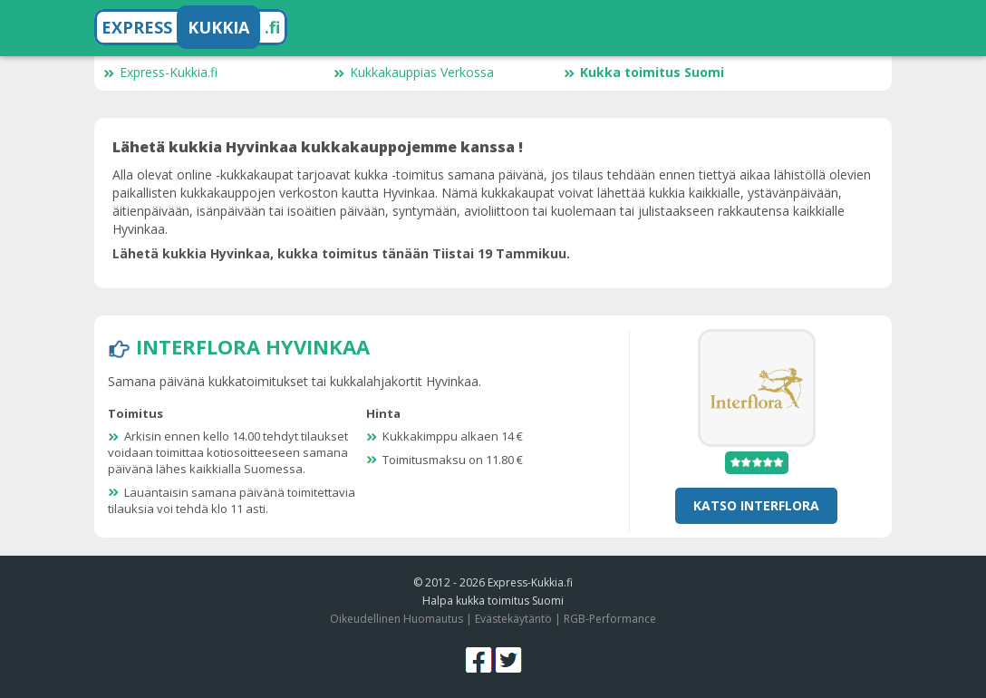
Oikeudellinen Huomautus (396, 618)
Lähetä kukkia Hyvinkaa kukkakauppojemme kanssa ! (317, 147)
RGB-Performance (610, 618)
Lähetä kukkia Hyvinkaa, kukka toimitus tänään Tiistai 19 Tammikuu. (341, 253)
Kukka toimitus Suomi (644, 72)
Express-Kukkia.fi (160, 72)
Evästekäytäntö (513, 618)
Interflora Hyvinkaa (253, 346)
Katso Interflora (756, 505)
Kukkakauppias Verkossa (414, 72)
